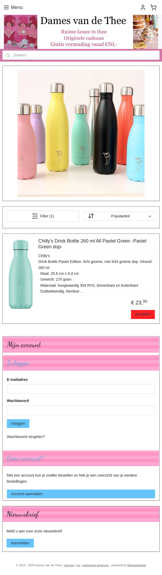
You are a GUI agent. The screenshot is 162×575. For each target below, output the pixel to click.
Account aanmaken (27, 494)
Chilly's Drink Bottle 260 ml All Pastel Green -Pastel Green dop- (92, 243)
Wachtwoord (18, 401)
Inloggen (18, 423)
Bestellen (143, 314)
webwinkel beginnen (96, 565)
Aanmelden (20, 543)
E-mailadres (17, 379)
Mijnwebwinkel (136, 565)
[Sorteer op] (119, 216)
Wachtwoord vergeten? (26, 437)
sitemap (69, 565)
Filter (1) (43, 216)
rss (78, 565)
